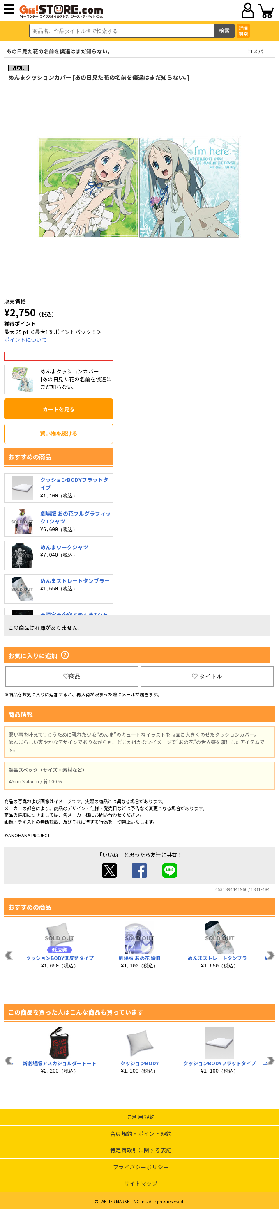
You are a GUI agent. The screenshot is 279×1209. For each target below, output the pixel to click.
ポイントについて (25, 339)
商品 (72, 676)
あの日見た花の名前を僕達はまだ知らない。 (59, 51)
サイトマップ (141, 1183)
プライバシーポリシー (141, 1167)
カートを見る (59, 409)
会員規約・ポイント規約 (141, 1134)
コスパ (255, 51)
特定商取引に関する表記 (141, 1150)
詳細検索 (243, 31)
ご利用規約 (141, 1117)
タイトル (207, 676)
